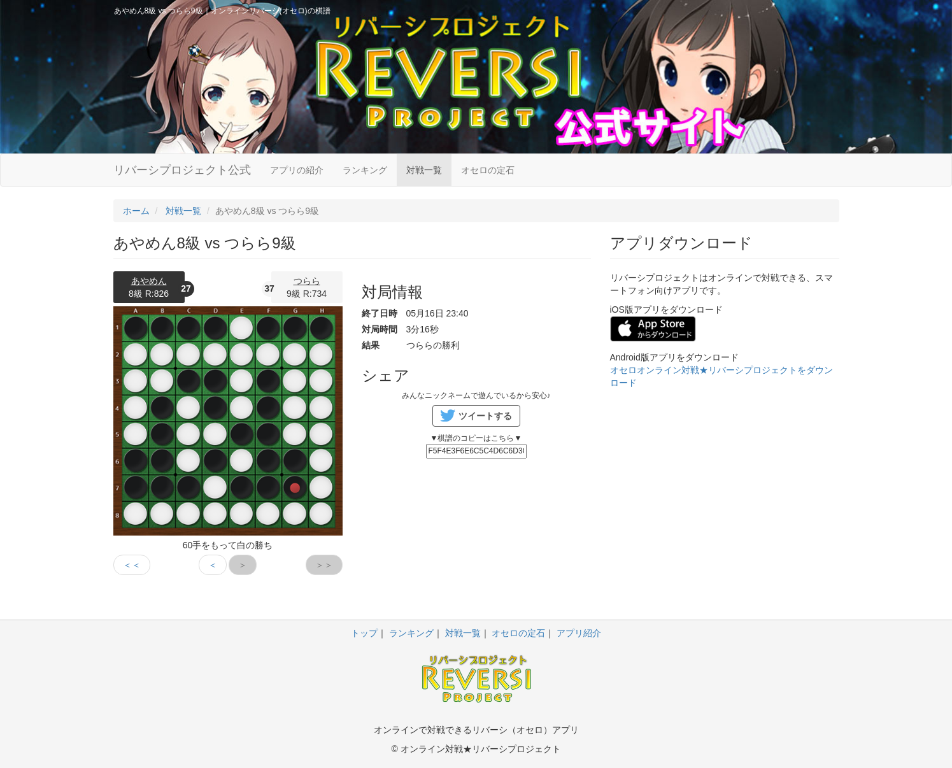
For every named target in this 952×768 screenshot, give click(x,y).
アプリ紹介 (579, 633)
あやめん (149, 281)
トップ (364, 633)
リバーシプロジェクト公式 (182, 170)
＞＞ (324, 565)
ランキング (365, 170)
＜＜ (132, 565)
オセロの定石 (488, 170)
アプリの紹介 (296, 170)
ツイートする (485, 416)
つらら (307, 281)
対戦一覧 (424, 170)
